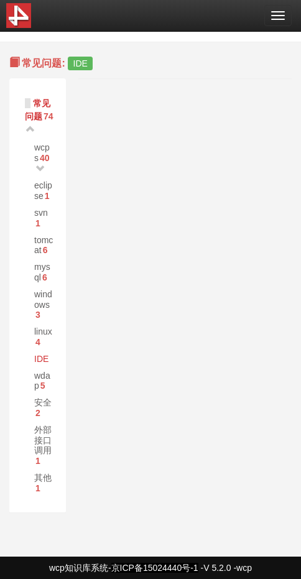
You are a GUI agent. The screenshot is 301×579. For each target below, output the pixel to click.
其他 (43, 478)
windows (43, 299)
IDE (41, 359)
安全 (43, 402)
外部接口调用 (43, 440)
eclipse (43, 190)
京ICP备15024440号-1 (154, 568)
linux (43, 331)
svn (41, 213)
